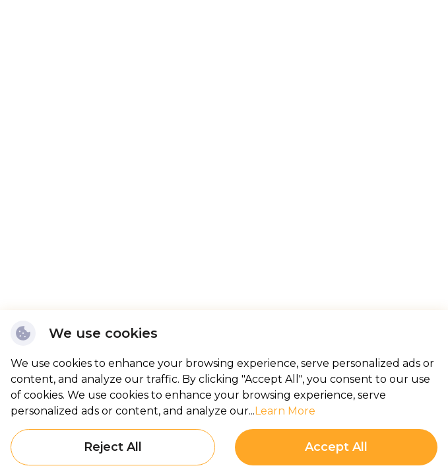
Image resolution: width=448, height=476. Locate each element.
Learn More (285, 411)
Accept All (336, 447)
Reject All (113, 447)
